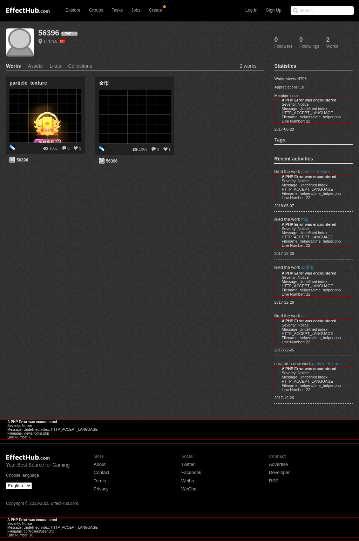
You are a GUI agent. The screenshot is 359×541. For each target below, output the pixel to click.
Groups (96, 10)
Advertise (278, 464)
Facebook (191, 472)
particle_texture (315, 171)
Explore (73, 10)
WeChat (189, 488)
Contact (101, 472)
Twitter (188, 464)
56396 (48, 32)
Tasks (117, 10)
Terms (100, 480)
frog (305, 219)
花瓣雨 (307, 267)
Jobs (135, 10)
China (55, 41)
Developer (279, 472)
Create (155, 10)
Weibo (187, 480)
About (100, 464)
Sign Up (274, 10)
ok (303, 316)
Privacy (101, 488)
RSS (273, 480)
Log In (251, 10)
